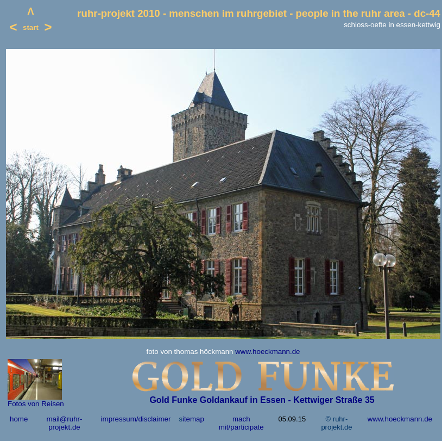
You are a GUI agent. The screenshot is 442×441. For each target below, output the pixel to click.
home (19, 419)
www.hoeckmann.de (267, 351)
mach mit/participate (241, 423)
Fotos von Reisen (36, 404)
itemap (193, 419)
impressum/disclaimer (136, 419)
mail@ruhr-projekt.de (64, 423)
